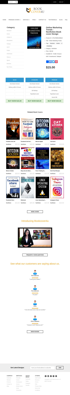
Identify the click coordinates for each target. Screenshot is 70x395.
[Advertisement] (35, 349)
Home (4, 19)
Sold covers (38, 378)
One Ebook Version (15, 84)
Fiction (8, 50)
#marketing (49, 46)
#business (52, 43)
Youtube (27, 385)
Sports (8, 60)
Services (26, 19)
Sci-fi (8, 47)
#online (58, 43)
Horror (8, 34)
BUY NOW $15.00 (14, 101)
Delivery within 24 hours (15, 87)
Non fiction (9, 67)
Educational (10, 40)
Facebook (28, 379)
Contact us (42, 19)
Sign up (61, 2)
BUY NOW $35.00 (54, 101)
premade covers (15, 19)
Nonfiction (8, 144)
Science (9, 57)
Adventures (9, 54)
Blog (61, 19)
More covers (35, 211)
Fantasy (9, 44)
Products (9, 382)
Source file (54, 97)
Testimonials (52, 19)
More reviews (35, 331)
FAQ (66, 19)
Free (34, 19)
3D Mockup (34, 90)
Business (9, 64)
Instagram (28, 383)
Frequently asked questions (35, 255)
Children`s (9, 37)
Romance (9, 30)
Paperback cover (34, 94)
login (54, 2)
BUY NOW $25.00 (34, 101)
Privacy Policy (38, 386)
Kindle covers (19, 386)
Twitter (27, 381)
